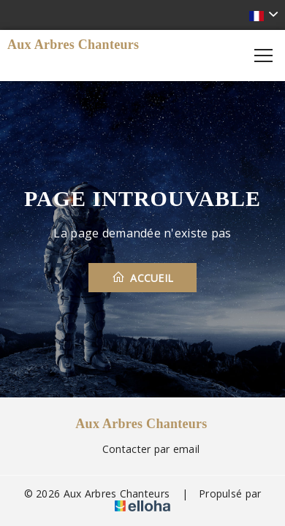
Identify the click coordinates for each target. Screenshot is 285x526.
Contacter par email (143, 449)
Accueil (143, 277)
